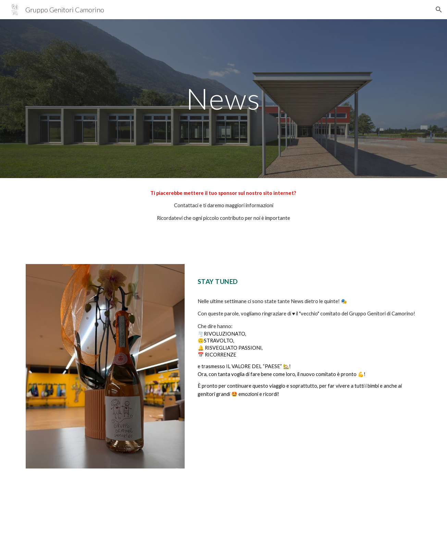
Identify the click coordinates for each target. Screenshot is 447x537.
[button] (439, 9)
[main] (224, 98)
